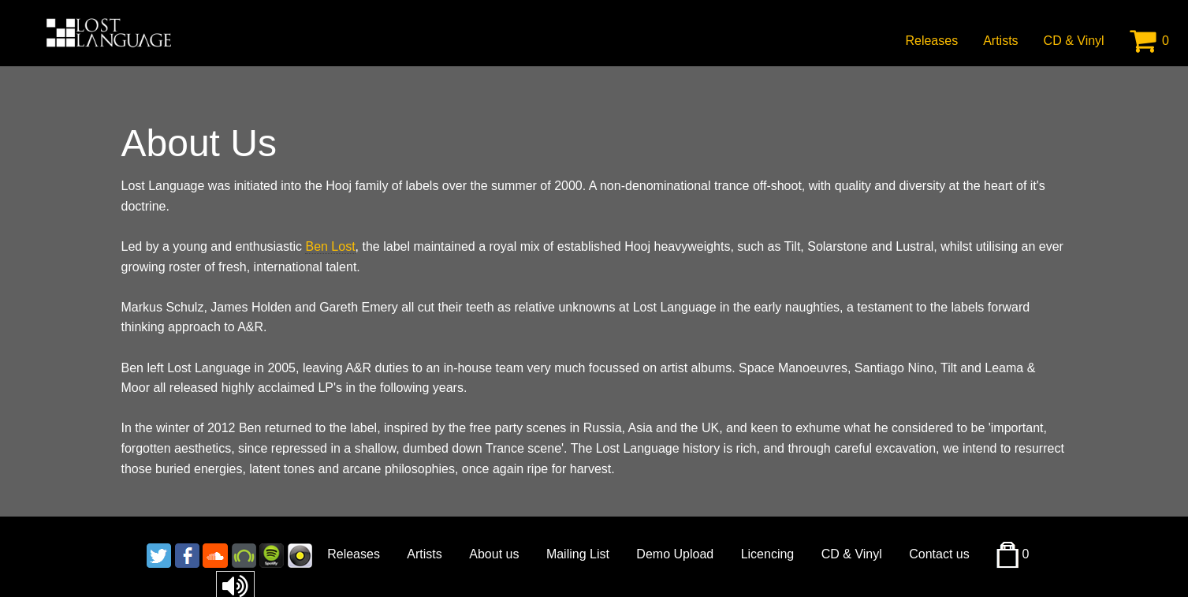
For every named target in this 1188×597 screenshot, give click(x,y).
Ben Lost (330, 246)
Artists (1000, 40)
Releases (931, 40)
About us (494, 554)
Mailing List (577, 554)
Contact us (939, 554)
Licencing (768, 554)
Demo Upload (674, 554)
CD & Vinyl (1074, 40)
